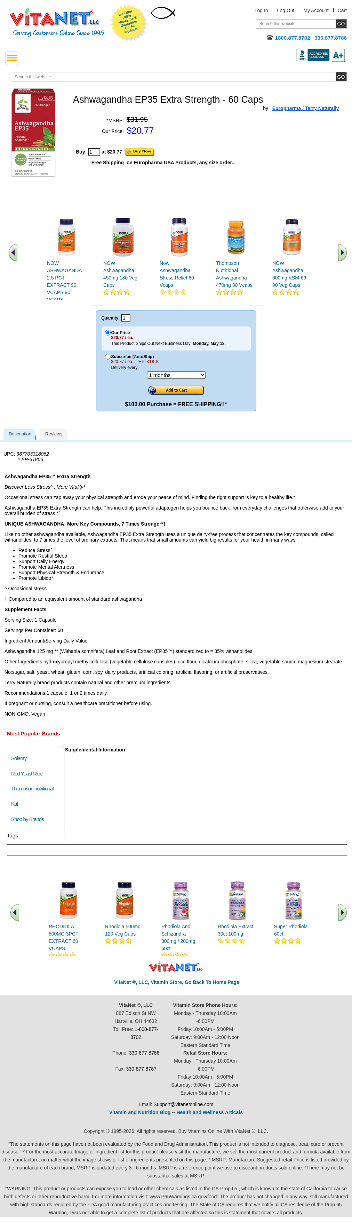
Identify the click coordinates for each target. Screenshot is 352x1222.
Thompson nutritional (32, 789)
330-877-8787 (141, 1069)
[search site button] (341, 76)
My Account (315, 10)
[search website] (178, 76)
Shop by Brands (29, 819)
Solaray (18, 759)
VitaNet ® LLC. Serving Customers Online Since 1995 (57, 22)
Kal (14, 804)
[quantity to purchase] (94, 152)
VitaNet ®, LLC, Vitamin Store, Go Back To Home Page (176, 982)
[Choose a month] (176, 375)
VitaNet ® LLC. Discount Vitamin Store (176, 967)
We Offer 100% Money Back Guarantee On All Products (129, 23)
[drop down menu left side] (12, 58)
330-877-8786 (144, 1053)
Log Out (286, 10)
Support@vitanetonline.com (183, 1104)
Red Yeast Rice (26, 774)
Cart (342, 10)
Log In (261, 10)
